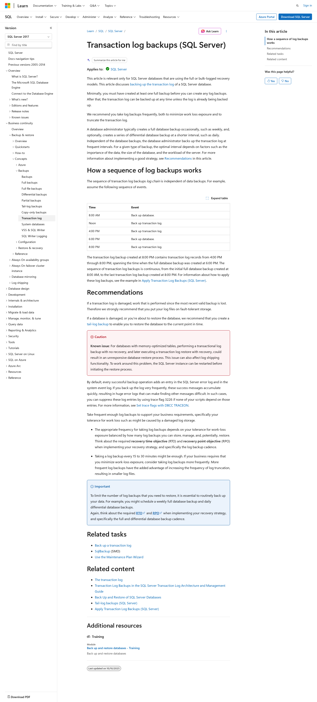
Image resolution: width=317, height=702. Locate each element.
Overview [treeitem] (18, 129)
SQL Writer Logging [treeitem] (34, 236)
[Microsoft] (7, 5)
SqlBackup (102, 551)
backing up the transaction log (152, 84)
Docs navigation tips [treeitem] (21, 59)
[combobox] (28, 36)
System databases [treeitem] (33, 224)
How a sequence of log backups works (287, 41)
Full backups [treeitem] (29, 182)
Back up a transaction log (113, 545)
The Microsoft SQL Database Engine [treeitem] (30, 85)
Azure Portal (267, 17)
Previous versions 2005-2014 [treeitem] (26, 64)
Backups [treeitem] (27, 177)
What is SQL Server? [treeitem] (25, 76)
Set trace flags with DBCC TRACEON (162, 405)
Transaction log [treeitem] (32, 218)
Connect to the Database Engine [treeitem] (32, 93)
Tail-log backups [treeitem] (32, 206)
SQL (101, 31)
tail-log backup (98, 324)
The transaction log (109, 579)
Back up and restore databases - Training (113, 648)
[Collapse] (51, 28)
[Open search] (297, 5)
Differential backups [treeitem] (34, 194)
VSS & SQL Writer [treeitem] (33, 230)
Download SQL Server (295, 17)
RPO (156, 513)
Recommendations (178, 158)
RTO (139, 513)
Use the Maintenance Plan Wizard (119, 557)
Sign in (307, 5)
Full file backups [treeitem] (32, 188)
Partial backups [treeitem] (31, 200)
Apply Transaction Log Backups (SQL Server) (174, 280)
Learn (90, 31)
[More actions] (226, 31)
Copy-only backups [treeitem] (34, 212)
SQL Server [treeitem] (15, 53)
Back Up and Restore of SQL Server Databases (128, 597)
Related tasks (275, 54)
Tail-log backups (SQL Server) (116, 603)
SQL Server (115, 31)
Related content (277, 59)
